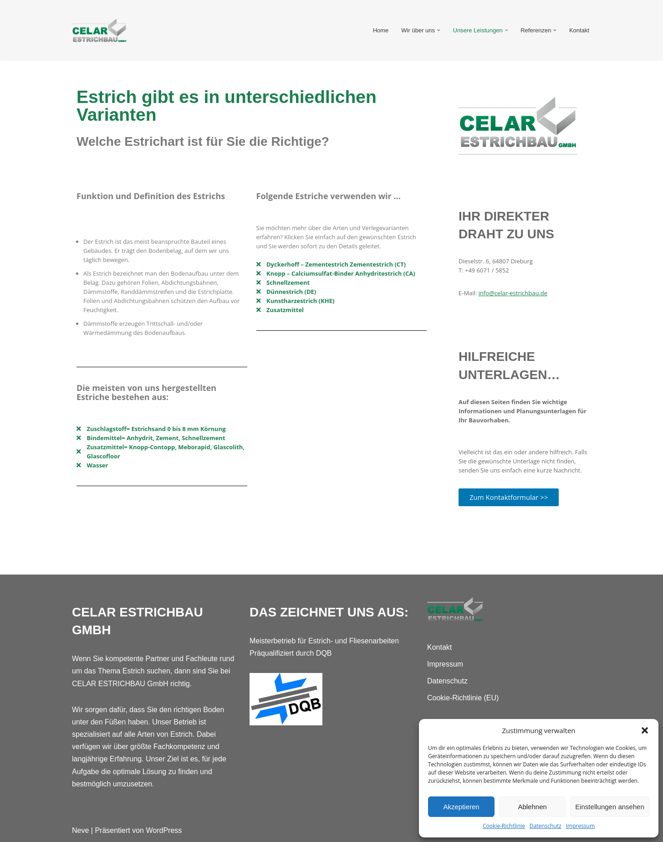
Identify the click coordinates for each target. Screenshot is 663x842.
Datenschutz (545, 826)
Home (381, 30)
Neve (80, 830)
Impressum (580, 826)
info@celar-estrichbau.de (513, 293)
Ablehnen (532, 807)
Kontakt (579, 30)
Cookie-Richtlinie (504, 826)
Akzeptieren (461, 807)
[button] (644, 730)
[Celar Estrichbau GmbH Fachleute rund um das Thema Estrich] (99, 30)
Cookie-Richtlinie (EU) (463, 698)
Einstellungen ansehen (609, 807)
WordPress (164, 830)
